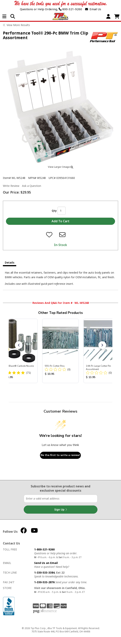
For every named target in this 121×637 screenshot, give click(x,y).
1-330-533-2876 (44, 582)
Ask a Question (31, 186)
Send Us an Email (46, 563)
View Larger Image (60, 167)
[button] (19, 345)
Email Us (93, 9)
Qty (54, 210)
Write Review (11, 186)
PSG (45, 611)
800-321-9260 (70, 9)
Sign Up (60, 509)
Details (9, 262)
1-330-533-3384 (44, 572)
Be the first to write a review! (60, 455)
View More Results (18, 25)
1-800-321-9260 (44, 549)
